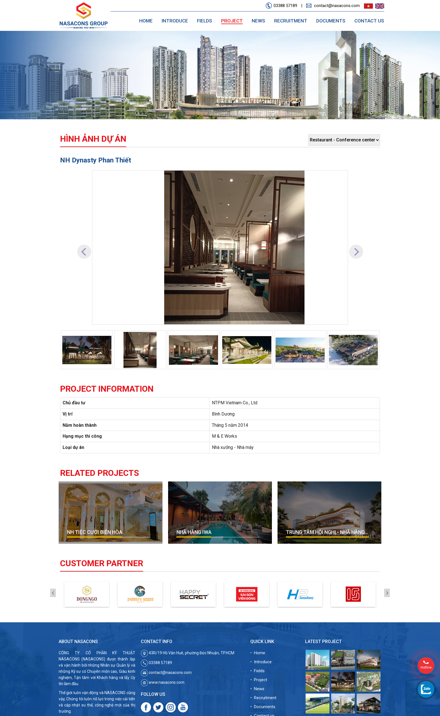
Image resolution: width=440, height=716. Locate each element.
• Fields (257, 670)
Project (232, 21)
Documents (330, 21)
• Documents (262, 706)
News (258, 21)
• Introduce (261, 661)
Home (146, 21)
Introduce (175, 21)
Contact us (369, 21)
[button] (84, 247)
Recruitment (290, 21)
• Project (258, 679)
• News (257, 688)
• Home (257, 652)
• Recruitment (263, 697)
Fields (204, 21)
